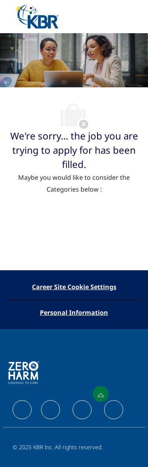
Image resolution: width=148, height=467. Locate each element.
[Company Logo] (37, 16)
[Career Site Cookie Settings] (74, 286)
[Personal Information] (74, 312)
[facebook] (22, 409)
